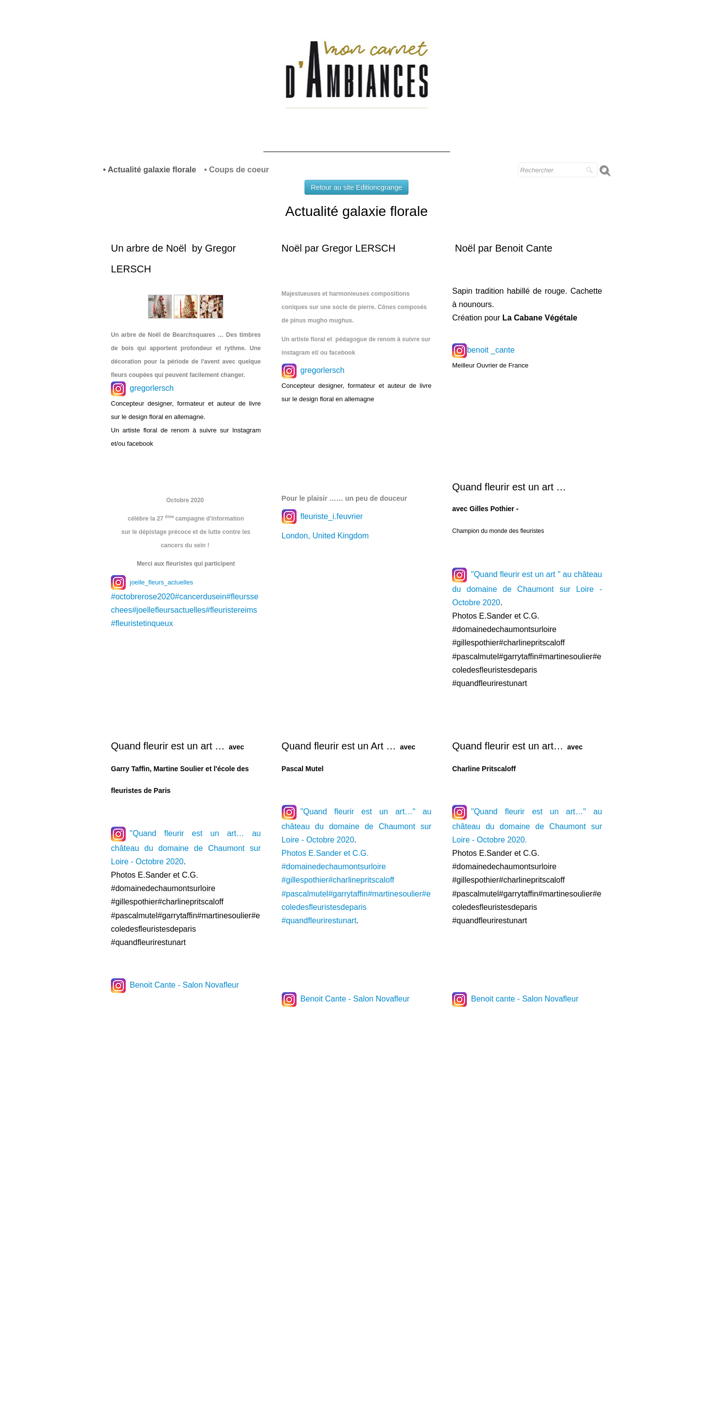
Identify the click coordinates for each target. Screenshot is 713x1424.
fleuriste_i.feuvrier (322, 516)
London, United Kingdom (326, 535)
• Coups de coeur (236, 169)
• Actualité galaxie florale (149, 169)
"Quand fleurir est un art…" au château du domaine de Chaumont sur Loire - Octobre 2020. (527, 825)
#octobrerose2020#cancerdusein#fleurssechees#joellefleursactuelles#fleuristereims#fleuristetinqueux (184, 610)
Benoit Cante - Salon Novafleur (184, 985)
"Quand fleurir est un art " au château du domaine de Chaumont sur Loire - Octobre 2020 (527, 588)
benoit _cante (490, 350)
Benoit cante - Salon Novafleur (524, 999)
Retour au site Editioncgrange (356, 187)
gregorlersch (152, 388)
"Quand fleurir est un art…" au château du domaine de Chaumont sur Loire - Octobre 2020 (357, 825)
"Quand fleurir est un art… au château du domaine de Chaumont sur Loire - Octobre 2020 (186, 847)
